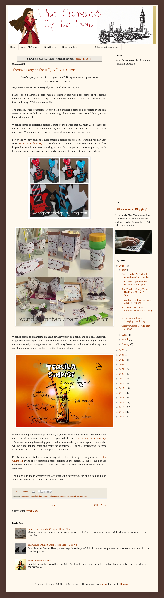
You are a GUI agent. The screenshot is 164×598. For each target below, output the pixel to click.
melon (62, 496)
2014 (122, 402)
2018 (122, 383)
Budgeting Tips (69, 47)
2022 (122, 364)
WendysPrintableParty (30, 143)
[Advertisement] (133, 85)
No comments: (22, 491)
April (125, 334)
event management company (90, 438)
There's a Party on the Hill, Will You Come (43, 70)
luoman (103, 584)
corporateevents (27, 496)
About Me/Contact (30, 47)
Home (13, 47)
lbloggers (39, 496)
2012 (122, 412)
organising (71, 496)
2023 (122, 359)
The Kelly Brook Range (39, 560)
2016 (122, 393)
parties (80, 496)
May (124, 269)
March (125, 339)
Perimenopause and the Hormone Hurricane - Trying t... (136, 310)
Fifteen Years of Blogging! (131, 209)
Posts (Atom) (32, 511)
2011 (122, 416)
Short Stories (50, 47)
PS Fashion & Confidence (106, 47)
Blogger (124, 584)
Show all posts (83, 58)
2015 (122, 397)
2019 (122, 378)
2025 (122, 350)
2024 (122, 355)
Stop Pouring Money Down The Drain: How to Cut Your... (134, 292)
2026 (122, 265)
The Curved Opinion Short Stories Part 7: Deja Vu (52, 545)
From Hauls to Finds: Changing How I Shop (49, 529)
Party (86, 496)
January (126, 344)
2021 (122, 369)
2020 (122, 374)
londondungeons (51, 496)
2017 (122, 388)
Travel (85, 47)
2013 (122, 407)
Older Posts (100, 505)
